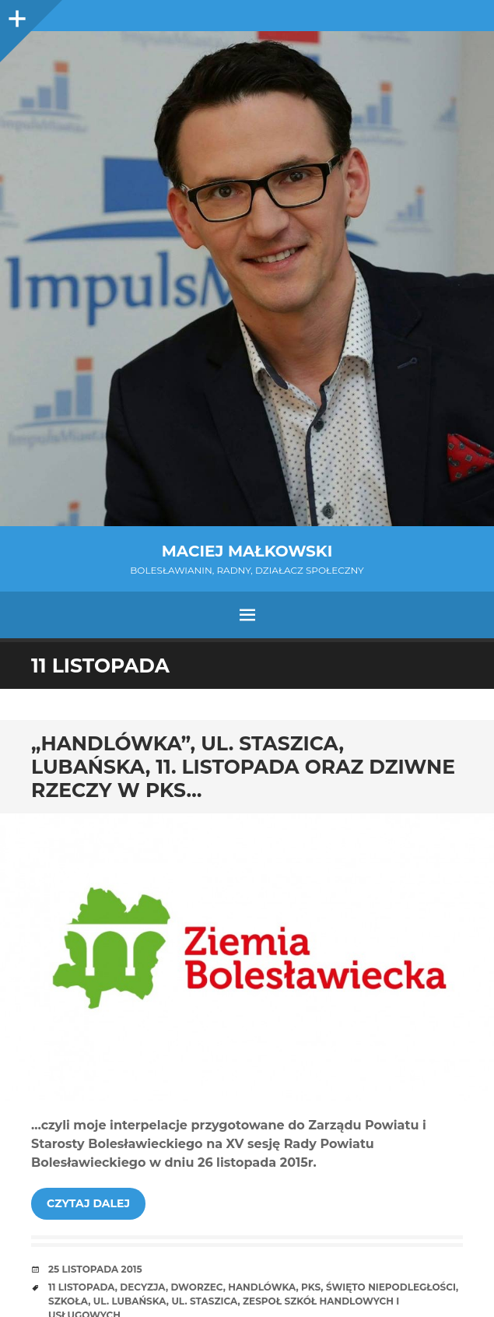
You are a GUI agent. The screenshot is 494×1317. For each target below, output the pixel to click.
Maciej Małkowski (247, 551)
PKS (311, 1287)
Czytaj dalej (88, 1203)
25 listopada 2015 (95, 1269)
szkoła (68, 1301)
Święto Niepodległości (391, 1287)
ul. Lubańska (129, 1301)
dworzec (196, 1287)
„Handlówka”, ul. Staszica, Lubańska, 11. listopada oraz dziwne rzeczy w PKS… (243, 767)
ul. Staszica (204, 1301)
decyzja (143, 1287)
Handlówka (262, 1287)
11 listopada (81, 1287)
